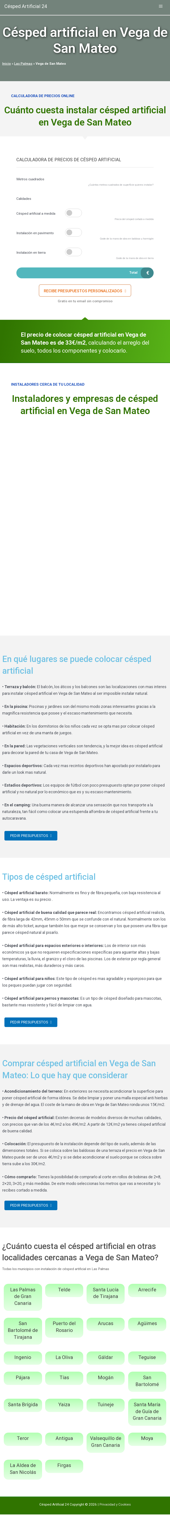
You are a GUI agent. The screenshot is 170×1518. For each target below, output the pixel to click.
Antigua (64, 1442)
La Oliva (64, 1361)
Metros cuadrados (30, 179)
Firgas (64, 1469)
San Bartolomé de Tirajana (23, 1333)
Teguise (147, 1361)
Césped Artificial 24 (27, 7)
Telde (64, 1293)
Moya (147, 1442)
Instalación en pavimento (35, 233)
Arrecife (147, 1293)
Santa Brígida (23, 1408)
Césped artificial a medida (35, 214)
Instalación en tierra (31, 253)
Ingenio (22, 1361)
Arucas (105, 1327)
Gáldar (105, 1361)
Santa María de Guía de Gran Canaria (147, 1415)
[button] (85, 292)
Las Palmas (23, 64)
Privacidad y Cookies (115, 1508)
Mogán (106, 1381)
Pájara (23, 1381)
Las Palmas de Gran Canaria (22, 1300)
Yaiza (64, 1408)
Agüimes (147, 1327)
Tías (64, 1381)
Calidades (23, 199)
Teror (23, 1442)
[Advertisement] (85, 454)
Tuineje (105, 1408)
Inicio (6, 64)
